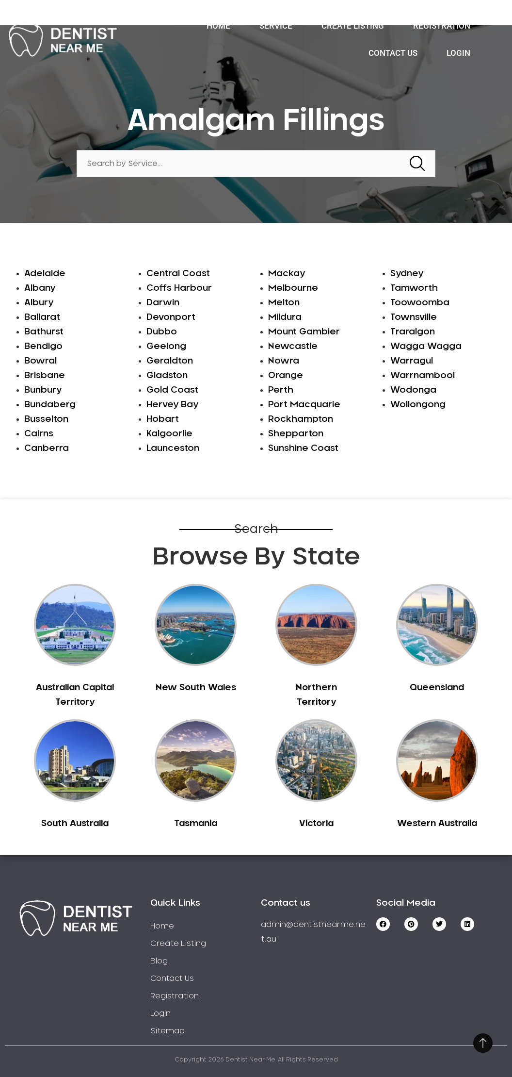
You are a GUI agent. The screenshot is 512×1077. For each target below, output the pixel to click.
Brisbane (44, 375)
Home (218, 26)
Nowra (283, 361)
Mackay (286, 273)
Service (275, 26)
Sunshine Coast (303, 448)
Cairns (38, 434)
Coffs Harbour (179, 288)
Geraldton (169, 361)
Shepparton (295, 434)
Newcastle (293, 346)
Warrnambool (422, 375)
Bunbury (43, 390)
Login (458, 53)
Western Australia (437, 823)
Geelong (166, 346)
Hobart (162, 419)
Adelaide (44, 273)
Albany (39, 288)
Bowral (40, 361)
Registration (441, 26)
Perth (280, 390)
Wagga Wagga (426, 346)
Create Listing (352, 26)
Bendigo (43, 346)
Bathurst (44, 332)
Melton (284, 302)
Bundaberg (50, 404)
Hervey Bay (172, 404)
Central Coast (178, 273)
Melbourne (293, 288)
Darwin (162, 302)
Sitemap (167, 1031)
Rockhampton (300, 419)
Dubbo (161, 332)
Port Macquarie (304, 404)
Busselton (46, 419)
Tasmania (195, 823)
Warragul (411, 361)
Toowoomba (419, 302)
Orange (285, 375)
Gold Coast (172, 390)
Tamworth (414, 288)
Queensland (437, 687)
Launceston (172, 448)
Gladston (167, 375)
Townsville (413, 317)
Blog (159, 961)
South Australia (75, 823)
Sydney (406, 273)
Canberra (46, 448)
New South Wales (196, 687)
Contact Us (392, 53)
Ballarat (42, 317)
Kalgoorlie (169, 434)
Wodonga (413, 390)
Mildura (285, 317)
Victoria (316, 823)
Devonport (170, 317)
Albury (38, 302)
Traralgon (412, 332)
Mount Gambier (304, 332)
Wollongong (418, 404)
